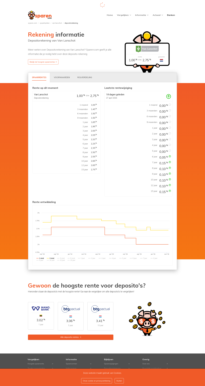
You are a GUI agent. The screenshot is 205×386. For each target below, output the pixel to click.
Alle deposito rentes (70, 337)
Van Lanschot (57, 23)
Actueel (158, 15)
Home (110, 15)
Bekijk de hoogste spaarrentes (43, 62)
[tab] (39, 77)
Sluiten (119, 381)
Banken (171, 15)
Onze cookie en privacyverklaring (96, 381)
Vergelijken (124, 15)
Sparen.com (32, 23)
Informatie (142, 15)
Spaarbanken (45, 23)
